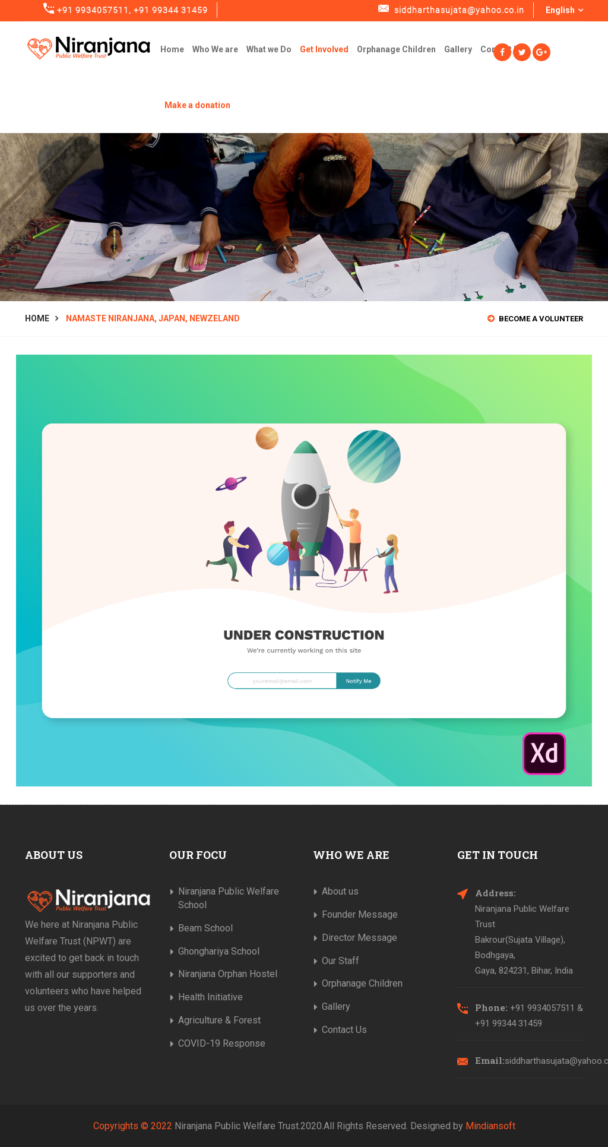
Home (172, 49)
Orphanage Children (396, 49)
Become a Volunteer (535, 318)
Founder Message (360, 914)
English (564, 10)
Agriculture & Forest (219, 1020)
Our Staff (340, 960)
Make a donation (197, 105)
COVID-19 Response (221, 1043)
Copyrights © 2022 (132, 1126)
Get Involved (324, 49)
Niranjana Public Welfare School (228, 898)
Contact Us (344, 1029)
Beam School (205, 928)
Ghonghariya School (218, 951)
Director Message (359, 937)
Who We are (215, 49)
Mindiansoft (490, 1126)
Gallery (458, 49)
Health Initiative (210, 997)
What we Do (269, 49)
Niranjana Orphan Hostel (227, 973)
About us (340, 891)
